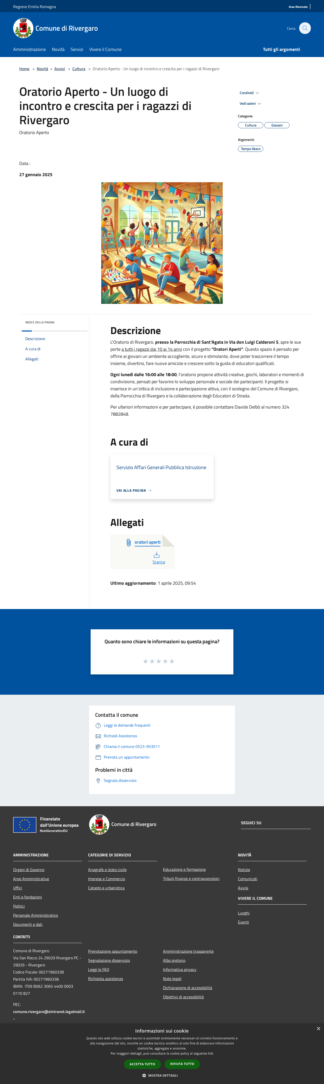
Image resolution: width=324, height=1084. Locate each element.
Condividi (250, 93)
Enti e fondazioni (27, 897)
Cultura (78, 69)
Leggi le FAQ (98, 969)
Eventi (243, 922)
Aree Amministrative (31, 879)
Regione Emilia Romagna (34, 7)
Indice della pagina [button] (39, 322)
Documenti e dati (28, 924)
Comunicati (247, 879)
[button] (162, 1075)
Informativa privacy (179, 969)
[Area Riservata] (298, 7)
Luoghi (244, 913)
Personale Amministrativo (35, 915)
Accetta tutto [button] (142, 1064)
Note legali (172, 979)
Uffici (17, 888)
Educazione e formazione (184, 869)
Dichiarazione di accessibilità (187, 988)
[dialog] (162, 1053)
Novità (42, 69)
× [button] (318, 1029)
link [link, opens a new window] (210, 1053)
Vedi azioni (251, 104)
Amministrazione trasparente (188, 951)
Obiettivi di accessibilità (183, 997)
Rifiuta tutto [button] (182, 1064)
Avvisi (59, 69)
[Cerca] (305, 28)
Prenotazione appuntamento (112, 951)
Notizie (244, 870)
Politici (19, 906)
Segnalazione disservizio (109, 960)
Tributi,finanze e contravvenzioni (191, 878)
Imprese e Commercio (106, 879)
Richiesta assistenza (105, 979)
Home (24, 69)
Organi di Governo (28, 870)
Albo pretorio (174, 960)
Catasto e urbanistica (106, 888)
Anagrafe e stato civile (107, 870)
